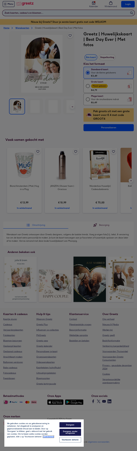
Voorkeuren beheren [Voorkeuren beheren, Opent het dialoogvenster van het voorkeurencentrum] (70, 440)
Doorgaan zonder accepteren (70, 432)
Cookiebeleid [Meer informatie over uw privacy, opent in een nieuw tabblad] (48, 437)
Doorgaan (70, 425)
